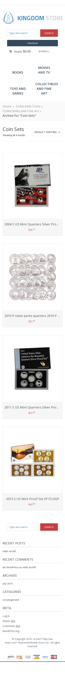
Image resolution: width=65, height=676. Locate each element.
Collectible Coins (28, 106)
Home (7, 106)
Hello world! (9, 551)
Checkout (32, 43)
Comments (11, 626)
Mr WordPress (11, 567)
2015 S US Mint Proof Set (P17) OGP (32, 499)
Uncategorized (11, 599)
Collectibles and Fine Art (45, 88)
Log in (6, 616)
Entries (9, 621)
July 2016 (8, 583)
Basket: (22, 51)
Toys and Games (18, 91)
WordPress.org (11, 631)
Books (17, 72)
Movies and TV (44, 70)
